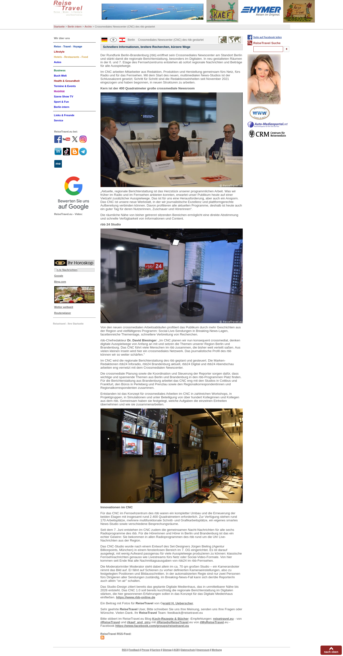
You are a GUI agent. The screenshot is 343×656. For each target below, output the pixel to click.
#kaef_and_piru (139, 622)
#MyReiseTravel (212, 622)
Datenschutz (188, 650)
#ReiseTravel (110, 622)
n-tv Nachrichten (67, 269)
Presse (146, 650)
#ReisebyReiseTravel (172, 622)
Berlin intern (75, 26)
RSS (124, 650)
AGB (176, 650)
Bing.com (60, 281)
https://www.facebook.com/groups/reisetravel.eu (152, 626)
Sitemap (167, 650)
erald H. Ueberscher (178, 603)
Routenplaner (62, 313)
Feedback (134, 650)
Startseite (59, 26)
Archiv (88, 26)
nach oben (331, 652)
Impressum (203, 650)
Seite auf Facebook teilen (267, 37)
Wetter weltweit (63, 307)
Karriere (155, 650)
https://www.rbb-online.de (135, 597)
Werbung (216, 650)
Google (58, 275)
